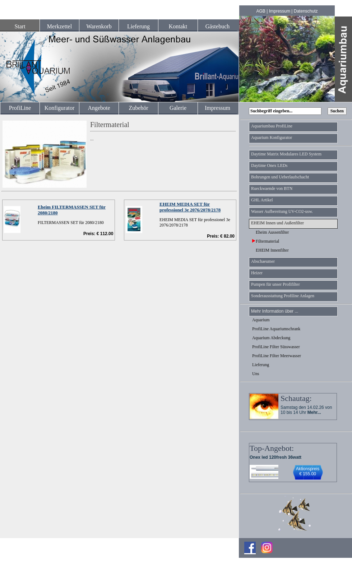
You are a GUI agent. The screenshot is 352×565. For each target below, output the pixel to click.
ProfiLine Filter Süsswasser (276, 346)
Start (19, 26)
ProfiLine (20, 108)
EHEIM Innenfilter (270, 250)
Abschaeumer (263, 261)
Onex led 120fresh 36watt (275, 457)
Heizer (257, 272)
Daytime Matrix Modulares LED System (286, 154)
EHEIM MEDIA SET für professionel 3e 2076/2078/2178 (190, 207)
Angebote (99, 108)
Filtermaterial (265, 241)
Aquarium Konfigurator (271, 137)
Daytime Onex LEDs (269, 165)
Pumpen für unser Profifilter (275, 284)
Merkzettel (59, 26)
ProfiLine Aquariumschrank (276, 328)
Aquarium (261, 319)
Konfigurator (60, 108)
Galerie (178, 108)
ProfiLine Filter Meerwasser (276, 355)
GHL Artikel (262, 199)
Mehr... (314, 412)
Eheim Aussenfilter (270, 232)
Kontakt (178, 26)
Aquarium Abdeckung (271, 337)
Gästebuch (217, 26)
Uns (255, 373)
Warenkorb (99, 26)
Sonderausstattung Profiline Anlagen (282, 295)
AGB (260, 11)
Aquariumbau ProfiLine (271, 126)
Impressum (279, 11)
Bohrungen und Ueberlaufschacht (280, 176)
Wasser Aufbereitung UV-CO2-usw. (282, 211)
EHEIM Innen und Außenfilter (277, 222)
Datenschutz (306, 11)
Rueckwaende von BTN (271, 188)
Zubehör (138, 108)
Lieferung (138, 26)
